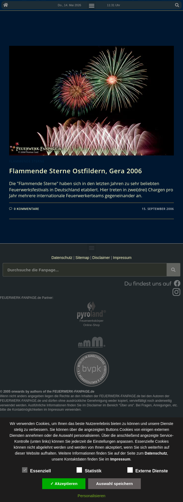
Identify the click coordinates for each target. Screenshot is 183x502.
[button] (177, 5)
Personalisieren (91, 495)
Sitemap (83, 257)
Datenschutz (61, 257)
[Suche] (173, 269)
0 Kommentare (26, 209)
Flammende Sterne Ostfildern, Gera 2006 (75, 170)
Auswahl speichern (114, 483)
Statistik (89, 470)
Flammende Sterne (26, 161)
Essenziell (36, 470)
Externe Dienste (147, 470)
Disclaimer (101, 257)
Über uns (126, 405)
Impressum (122, 257)
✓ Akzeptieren (64, 483)
